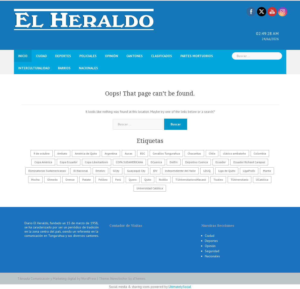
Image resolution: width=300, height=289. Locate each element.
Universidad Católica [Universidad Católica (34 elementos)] (150, 188)
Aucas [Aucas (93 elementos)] (128, 153)
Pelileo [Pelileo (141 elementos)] (103, 179)
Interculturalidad (34, 68)
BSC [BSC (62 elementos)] (142, 153)
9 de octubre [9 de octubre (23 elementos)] (42, 153)
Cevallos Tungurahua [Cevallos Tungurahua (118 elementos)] (166, 153)
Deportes (63, 56)
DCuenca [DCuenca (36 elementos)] (156, 162)
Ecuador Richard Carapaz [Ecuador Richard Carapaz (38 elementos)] (249, 162)
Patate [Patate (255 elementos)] (86, 179)
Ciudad (41, 56)
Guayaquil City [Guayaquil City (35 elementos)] (136, 170)
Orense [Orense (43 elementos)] (70, 179)
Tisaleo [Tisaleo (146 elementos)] (218, 179)
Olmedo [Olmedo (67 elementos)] (52, 179)
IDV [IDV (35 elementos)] (155, 170)
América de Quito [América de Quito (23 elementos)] (86, 153)
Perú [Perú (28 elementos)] (118, 179)
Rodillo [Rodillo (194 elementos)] (163, 179)
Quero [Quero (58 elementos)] (133, 179)
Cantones (134, 56)
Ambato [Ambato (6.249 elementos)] (62, 153)
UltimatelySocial (180, 287)
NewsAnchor (119, 278)
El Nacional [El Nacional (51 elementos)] (81, 170)
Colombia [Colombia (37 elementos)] (260, 153)
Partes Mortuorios (196, 56)
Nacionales (88, 68)
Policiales (88, 56)
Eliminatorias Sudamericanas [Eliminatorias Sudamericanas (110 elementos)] (47, 170)
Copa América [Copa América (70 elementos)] (43, 162)
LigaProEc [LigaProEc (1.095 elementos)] (249, 170)
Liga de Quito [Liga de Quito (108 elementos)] (226, 170)
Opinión (111, 56)
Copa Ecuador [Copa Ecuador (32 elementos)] (68, 162)
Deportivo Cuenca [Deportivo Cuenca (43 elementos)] (196, 162)
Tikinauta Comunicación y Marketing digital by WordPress (56, 278)
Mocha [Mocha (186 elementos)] (35, 179)
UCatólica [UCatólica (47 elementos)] (262, 179)
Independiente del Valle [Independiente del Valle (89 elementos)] (180, 170)
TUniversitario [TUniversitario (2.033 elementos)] (239, 179)
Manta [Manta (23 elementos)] (267, 170)
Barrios (64, 68)
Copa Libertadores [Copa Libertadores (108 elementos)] (96, 162)
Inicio (22, 56)
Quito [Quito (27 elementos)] (147, 179)
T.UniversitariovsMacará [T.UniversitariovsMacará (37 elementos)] (190, 179)
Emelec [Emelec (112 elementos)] (100, 170)
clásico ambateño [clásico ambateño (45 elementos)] (234, 153)
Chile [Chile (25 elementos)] (212, 153)
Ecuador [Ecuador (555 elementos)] (221, 162)
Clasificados (161, 56)
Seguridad (212, 251)
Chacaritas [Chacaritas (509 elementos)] (194, 153)
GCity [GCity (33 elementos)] (116, 170)
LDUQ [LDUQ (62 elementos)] (207, 170)
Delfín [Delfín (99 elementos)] (174, 162)
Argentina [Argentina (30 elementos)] (111, 153)
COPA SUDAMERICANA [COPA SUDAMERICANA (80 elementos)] (129, 162)
